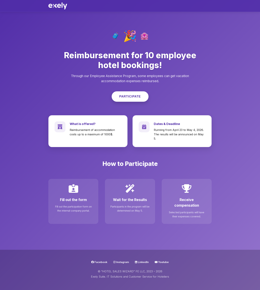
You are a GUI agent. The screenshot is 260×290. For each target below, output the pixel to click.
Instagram (121, 262)
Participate (130, 96)
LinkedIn (142, 262)
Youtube (162, 262)
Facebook (99, 262)
